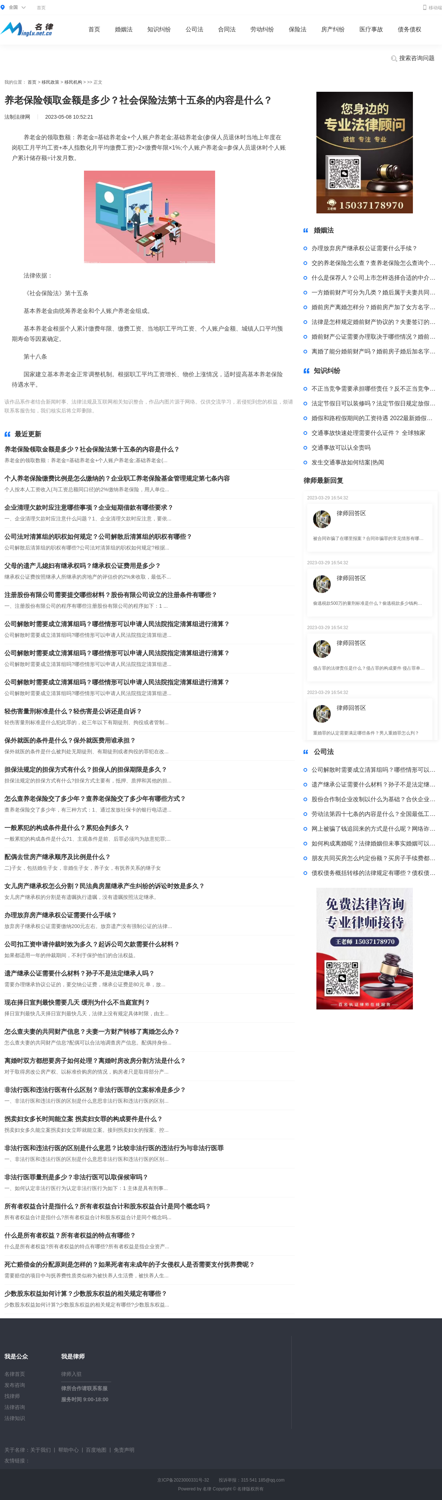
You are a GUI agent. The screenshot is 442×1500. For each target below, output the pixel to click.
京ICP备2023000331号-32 (183, 1480)
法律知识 (14, 1418)
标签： (106, 411)
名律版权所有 (250, 1489)
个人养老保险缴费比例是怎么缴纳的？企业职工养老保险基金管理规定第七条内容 (117, 478)
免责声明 (124, 1450)
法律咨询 (14, 1407)
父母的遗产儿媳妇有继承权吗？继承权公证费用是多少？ (82, 565)
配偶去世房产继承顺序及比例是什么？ (57, 857)
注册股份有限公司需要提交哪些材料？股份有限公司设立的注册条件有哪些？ (110, 595)
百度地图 (96, 1450)
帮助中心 (68, 1450)
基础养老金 (151, 411)
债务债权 (409, 29)
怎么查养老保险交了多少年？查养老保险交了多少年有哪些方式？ (95, 798)
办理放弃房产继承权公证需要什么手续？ (60, 915)
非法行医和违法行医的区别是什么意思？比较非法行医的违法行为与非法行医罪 (114, 1148)
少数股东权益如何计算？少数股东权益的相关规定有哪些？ (85, 1293)
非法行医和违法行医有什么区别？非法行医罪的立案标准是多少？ (95, 1089)
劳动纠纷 (262, 29)
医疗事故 (371, 29)
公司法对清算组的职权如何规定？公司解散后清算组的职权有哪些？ (98, 536)
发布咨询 (14, 1385)
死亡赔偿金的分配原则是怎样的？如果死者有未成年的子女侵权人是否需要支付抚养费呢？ (129, 1264)
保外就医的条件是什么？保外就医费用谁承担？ (70, 740)
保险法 (297, 29)
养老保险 (126, 411)
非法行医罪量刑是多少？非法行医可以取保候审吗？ (76, 1177)
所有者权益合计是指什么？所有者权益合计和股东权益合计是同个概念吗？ (107, 1206)
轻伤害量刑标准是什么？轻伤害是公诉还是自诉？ (73, 711)
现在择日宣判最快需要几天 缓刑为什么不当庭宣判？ (77, 1002)
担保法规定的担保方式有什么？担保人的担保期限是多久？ (85, 769)
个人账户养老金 (183, 411)
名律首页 (14, 1374)
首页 (41, 7)
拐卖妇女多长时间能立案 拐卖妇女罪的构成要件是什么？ (83, 1119)
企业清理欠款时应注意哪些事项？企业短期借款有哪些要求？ (88, 507)
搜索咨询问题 (412, 58)
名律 (207, 1489)
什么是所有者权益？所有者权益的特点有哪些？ (70, 1235)
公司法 (194, 29)
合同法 (227, 29)
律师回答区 (351, 513)
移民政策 (50, 82)
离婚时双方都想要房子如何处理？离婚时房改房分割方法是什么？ (95, 1060)
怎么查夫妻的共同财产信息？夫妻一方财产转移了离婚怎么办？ (92, 1031)
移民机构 (73, 82)
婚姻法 (124, 29)
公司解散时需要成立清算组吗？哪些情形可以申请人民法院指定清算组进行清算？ (117, 624)
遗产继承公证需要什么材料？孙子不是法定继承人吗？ (79, 973)
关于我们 (40, 1450)
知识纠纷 (159, 29)
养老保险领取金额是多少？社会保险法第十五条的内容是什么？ (92, 449)
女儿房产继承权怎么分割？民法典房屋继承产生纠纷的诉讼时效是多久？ (104, 886)
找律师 (12, 1396)
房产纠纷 (333, 29)
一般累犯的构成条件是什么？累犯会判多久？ (67, 827)
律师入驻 (71, 1374)
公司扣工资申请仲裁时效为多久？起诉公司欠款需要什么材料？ (92, 944)
